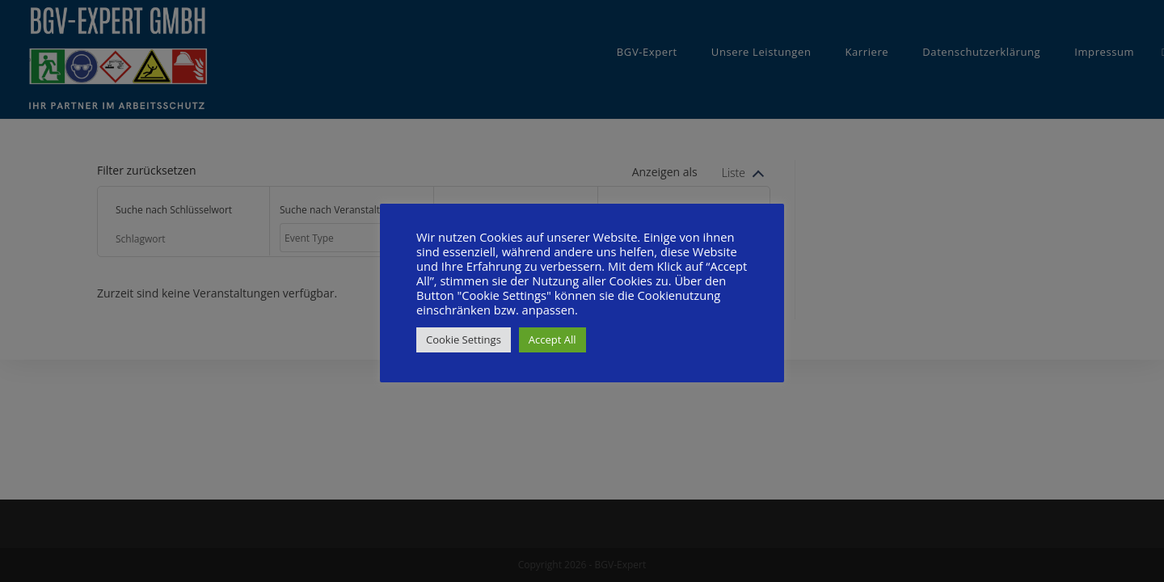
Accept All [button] (552, 339)
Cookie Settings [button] (463, 339)
